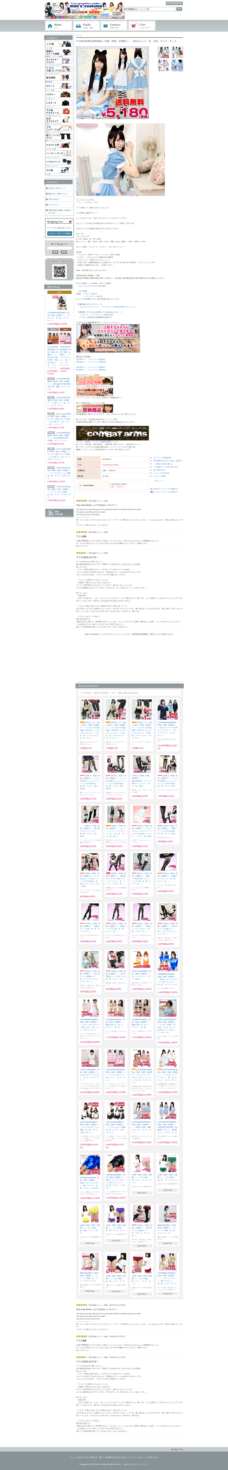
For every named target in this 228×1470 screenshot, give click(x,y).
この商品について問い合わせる (165, 467)
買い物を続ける (159, 470)
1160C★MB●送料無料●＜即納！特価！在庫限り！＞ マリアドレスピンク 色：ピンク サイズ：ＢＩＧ (116, 1075)
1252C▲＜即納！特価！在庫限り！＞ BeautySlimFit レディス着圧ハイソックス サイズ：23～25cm (141, 781)
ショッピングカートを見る (59, 233)
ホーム (58, 26)
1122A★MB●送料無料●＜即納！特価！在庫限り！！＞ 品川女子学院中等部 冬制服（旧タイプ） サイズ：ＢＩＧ (53, 357)
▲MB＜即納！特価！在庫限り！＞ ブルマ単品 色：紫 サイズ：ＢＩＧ (116, 1227)
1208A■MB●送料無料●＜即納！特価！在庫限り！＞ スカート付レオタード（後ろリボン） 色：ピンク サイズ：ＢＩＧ (90, 1024)
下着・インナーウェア (54, 132)
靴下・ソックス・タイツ (55, 141)
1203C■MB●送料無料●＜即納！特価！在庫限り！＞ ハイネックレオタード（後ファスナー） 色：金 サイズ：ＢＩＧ (167, 1278)
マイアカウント (174, 3)
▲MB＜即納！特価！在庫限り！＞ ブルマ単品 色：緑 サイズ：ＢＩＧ (168, 1177)
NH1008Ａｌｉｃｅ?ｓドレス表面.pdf (91, 362)
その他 (48, 174)
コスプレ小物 (50, 149)
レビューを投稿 (159, 476)
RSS (57, 511)
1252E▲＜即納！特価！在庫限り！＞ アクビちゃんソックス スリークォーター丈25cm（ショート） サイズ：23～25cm (142, 831)
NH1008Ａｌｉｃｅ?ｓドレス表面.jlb (90, 359)
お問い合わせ (114, 26)
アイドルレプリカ (52, 73)
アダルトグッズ (51, 166)
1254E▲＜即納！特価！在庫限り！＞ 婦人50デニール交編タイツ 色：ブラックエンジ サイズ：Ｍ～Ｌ (168, 929)
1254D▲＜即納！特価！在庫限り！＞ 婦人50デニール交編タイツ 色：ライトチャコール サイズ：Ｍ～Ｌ (90, 976)
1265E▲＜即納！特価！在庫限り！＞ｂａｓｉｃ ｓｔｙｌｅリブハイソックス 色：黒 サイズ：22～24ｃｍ (116, 831)
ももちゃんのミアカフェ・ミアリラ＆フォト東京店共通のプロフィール (108, 307)
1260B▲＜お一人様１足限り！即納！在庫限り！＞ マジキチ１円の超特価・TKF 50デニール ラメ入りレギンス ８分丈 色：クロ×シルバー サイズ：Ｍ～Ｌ (142, 730)
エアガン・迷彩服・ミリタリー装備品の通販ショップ (97, 442)
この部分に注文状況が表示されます (130, 657)
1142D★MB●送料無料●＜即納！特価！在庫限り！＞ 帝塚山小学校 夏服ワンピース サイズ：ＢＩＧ (142, 1127)
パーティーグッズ (52, 157)
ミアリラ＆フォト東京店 (93, 296)
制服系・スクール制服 (54, 57)
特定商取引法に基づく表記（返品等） (168, 461)
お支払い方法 (82, 1457)
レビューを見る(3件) (161, 473)
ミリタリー (49, 99)
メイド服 (48, 48)
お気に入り (156, 480)
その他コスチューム (53, 115)
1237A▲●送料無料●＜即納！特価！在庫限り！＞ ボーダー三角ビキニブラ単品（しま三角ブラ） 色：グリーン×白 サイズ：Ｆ (59, 419)
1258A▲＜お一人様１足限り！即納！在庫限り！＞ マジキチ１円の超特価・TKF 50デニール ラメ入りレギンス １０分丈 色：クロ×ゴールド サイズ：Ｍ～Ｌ (90, 730)
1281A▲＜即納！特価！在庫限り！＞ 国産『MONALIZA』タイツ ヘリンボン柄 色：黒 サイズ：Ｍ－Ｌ (142, 878)
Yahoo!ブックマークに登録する (165, 489)
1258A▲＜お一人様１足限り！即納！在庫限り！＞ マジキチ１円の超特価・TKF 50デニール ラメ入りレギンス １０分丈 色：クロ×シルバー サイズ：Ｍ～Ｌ (116, 730)
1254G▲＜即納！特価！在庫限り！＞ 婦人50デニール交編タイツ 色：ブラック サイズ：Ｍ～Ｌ (142, 1230)
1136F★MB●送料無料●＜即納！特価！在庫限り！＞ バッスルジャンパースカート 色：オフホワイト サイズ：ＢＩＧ (168, 1075)
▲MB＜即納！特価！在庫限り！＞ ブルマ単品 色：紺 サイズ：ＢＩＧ (116, 1278)
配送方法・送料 (96, 1457)
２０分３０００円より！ (111, 322)
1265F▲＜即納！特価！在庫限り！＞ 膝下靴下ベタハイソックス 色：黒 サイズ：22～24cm (90, 831)
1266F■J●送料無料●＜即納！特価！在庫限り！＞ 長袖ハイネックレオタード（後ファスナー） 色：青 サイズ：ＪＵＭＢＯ (90, 1183)
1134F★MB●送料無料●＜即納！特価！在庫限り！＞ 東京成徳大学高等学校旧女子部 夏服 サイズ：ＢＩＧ (59, 384)
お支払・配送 (86, 26)
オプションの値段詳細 (162, 458)
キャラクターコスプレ (54, 65)
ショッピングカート (142, 26)
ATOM (59, 514)
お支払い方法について (57, 188)
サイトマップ (53, 205)
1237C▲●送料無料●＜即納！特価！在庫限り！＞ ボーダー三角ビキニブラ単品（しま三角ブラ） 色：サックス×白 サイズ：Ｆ (59, 454)
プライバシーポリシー (137, 1457)
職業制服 (48, 82)
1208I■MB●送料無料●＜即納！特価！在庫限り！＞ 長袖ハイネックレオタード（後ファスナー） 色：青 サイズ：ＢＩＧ (167, 979)
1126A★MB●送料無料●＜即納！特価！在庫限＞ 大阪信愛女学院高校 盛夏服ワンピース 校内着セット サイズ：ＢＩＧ (168, 1127)
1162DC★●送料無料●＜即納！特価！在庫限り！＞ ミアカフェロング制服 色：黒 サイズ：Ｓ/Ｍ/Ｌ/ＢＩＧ (116, 1127)
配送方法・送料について (57, 194)
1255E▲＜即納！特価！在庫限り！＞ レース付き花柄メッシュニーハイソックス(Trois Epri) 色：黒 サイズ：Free (168, 781)
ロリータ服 (49, 90)
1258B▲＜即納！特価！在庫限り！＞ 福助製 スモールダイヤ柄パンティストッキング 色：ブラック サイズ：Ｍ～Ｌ (116, 878)
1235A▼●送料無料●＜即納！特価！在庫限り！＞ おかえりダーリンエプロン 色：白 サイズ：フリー (90, 1075)
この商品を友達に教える (163, 464)
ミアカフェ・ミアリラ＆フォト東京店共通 (96, 315)
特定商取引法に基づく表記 (115, 1457)
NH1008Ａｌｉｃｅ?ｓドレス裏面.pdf (91, 370)
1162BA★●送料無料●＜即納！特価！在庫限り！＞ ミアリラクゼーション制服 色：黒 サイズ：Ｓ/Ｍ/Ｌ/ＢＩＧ (90, 1127)
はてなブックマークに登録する (165, 492)
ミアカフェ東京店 (90, 294)
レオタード (49, 107)
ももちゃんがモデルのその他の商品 (92, 286)
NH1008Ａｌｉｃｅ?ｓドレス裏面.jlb (90, 367)
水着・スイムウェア (53, 124)
